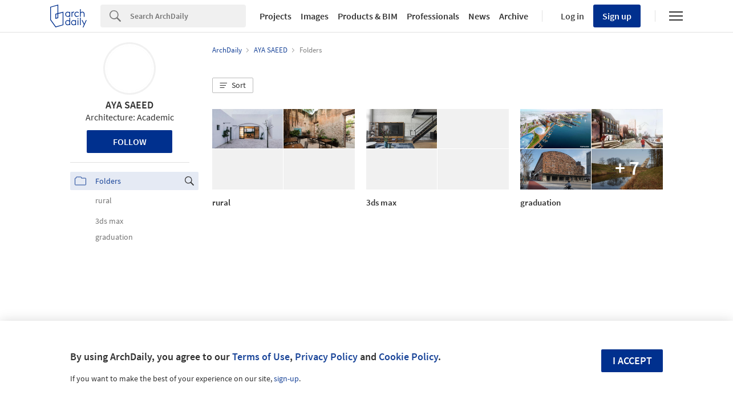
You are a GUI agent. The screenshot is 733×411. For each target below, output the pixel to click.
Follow (130, 141)
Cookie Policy (408, 356)
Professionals (433, 16)
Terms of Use (261, 356)
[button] (232, 86)
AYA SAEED (129, 104)
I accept (632, 360)
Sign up (616, 16)
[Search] (188, 16)
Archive (513, 16)
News (479, 16)
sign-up (286, 378)
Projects (275, 16)
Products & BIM (368, 16)
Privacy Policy (326, 356)
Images (315, 16)
